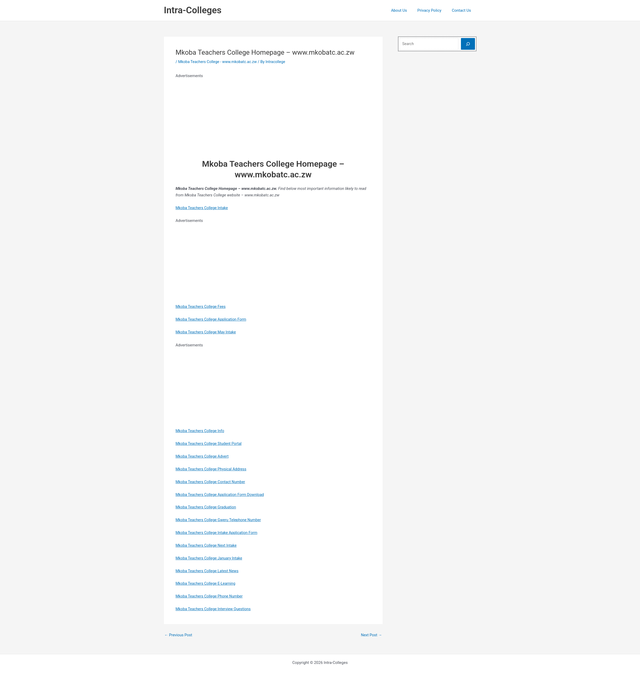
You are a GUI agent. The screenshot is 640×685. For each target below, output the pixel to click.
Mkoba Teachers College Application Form (212, 319)
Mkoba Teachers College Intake (203, 207)
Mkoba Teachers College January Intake (210, 557)
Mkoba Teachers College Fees (202, 306)
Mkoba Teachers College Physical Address (212, 468)
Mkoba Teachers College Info (201, 430)
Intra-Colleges (192, 10)
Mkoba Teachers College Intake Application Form (218, 532)
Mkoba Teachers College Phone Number (210, 596)
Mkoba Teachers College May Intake (207, 331)
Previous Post (178, 635)
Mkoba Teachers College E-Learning (207, 583)
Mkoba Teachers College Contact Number (212, 481)
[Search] (468, 44)
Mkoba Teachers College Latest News (208, 570)
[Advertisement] (273, 115)
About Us (405, 10)
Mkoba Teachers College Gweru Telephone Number (220, 519)
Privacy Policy (433, 10)
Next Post (371, 635)
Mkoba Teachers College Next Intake (207, 545)
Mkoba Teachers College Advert (203, 456)
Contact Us (462, 10)
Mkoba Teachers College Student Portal (210, 443)
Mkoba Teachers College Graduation (207, 507)
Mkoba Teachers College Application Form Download (221, 494)
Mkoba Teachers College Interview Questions (215, 608)
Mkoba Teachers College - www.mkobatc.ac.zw (219, 61)
